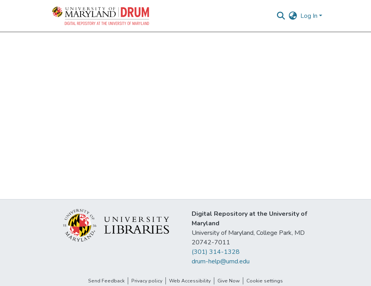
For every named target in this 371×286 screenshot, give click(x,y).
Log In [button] (309, 16)
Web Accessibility (190, 281)
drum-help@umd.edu (221, 261)
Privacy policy (146, 281)
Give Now (228, 281)
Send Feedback (106, 281)
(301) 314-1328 (216, 252)
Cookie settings (264, 281)
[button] (101, 16)
